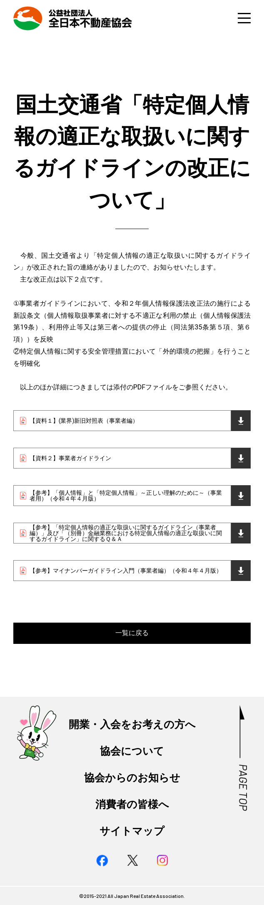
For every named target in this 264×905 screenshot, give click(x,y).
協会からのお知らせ (132, 777)
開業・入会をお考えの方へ (132, 724)
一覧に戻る (132, 633)
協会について (132, 751)
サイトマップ (132, 831)
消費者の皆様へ (132, 804)
